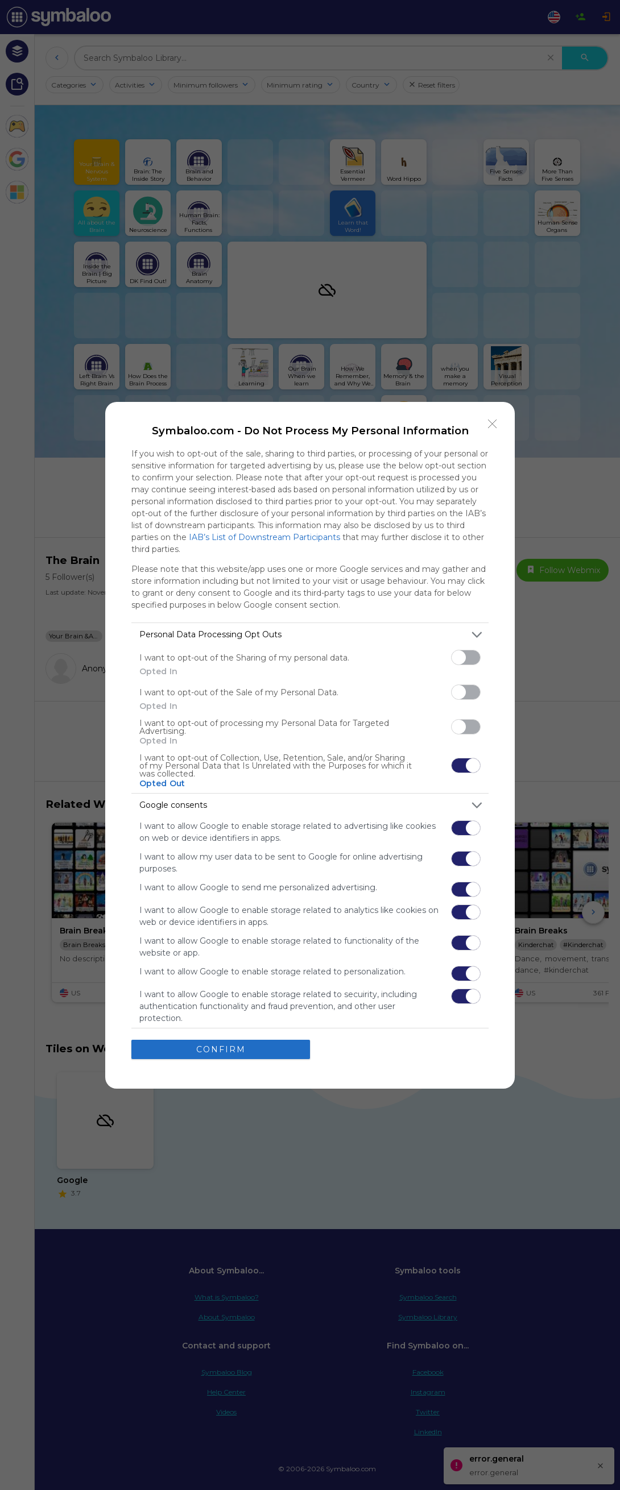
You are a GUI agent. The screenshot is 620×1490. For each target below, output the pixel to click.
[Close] (492, 424)
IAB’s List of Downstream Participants (264, 537)
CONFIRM (221, 1049)
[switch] (466, 657)
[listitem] (310, 634)
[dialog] (310, 745)
